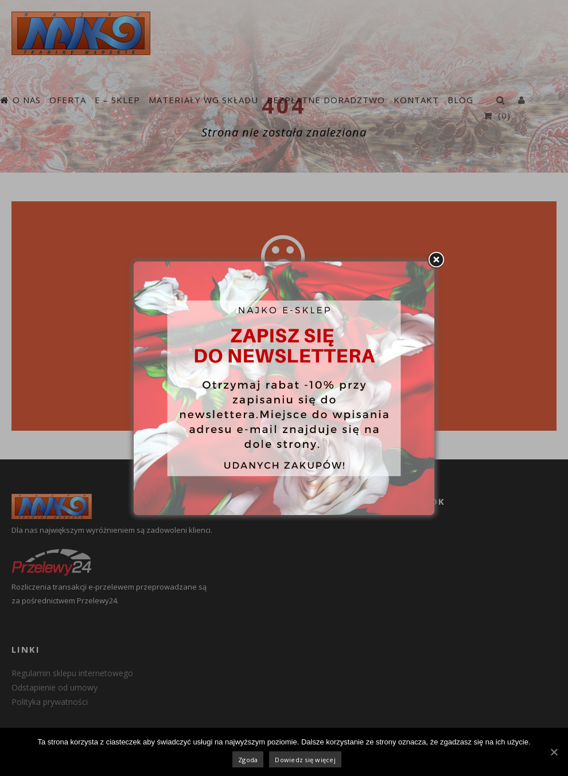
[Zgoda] (553, 752)
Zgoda (248, 759)
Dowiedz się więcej (305, 759)
